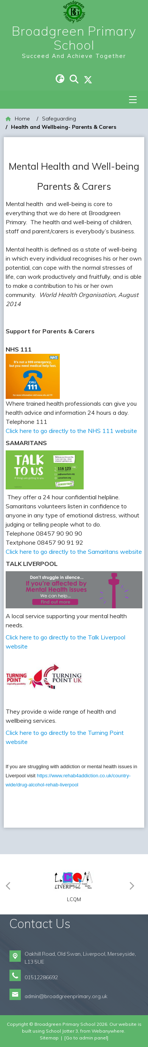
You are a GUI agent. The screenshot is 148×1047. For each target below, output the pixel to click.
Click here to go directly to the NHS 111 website (71, 430)
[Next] (133, 884)
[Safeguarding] (59, 119)
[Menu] (132, 100)
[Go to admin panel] (86, 1038)
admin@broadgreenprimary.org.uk (66, 996)
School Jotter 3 (62, 1031)
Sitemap (49, 1038)
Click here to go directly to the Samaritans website (74, 551)
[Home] (18, 119)
